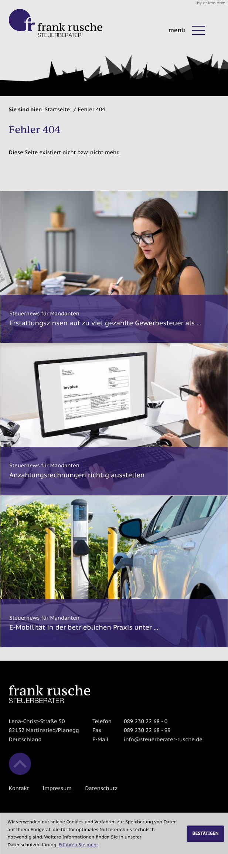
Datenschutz (101, 788)
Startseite (57, 109)
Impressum (57, 788)
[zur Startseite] (55, 23)
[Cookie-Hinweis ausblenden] (205, 834)
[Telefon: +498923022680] (145, 721)
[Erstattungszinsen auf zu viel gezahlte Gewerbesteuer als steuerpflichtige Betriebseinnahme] (114, 267)
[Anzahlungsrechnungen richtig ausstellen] (114, 419)
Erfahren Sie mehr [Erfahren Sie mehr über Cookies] (78, 845)
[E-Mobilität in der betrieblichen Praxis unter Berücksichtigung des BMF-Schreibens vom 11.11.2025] (114, 571)
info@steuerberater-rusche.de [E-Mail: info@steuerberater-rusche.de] (163, 739)
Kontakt (19, 788)
